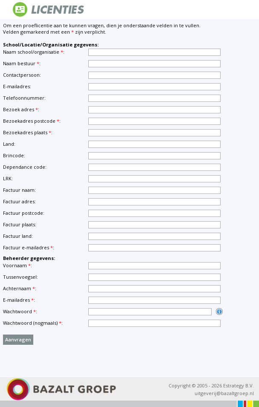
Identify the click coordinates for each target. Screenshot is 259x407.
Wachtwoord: (20, 311)
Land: (9, 144)
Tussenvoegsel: (20, 277)
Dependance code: (25, 167)
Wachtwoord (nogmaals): (33, 323)
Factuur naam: (19, 190)
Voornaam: (17, 265)
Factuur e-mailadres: (28, 247)
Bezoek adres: (21, 109)
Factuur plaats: (19, 224)
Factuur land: (18, 236)
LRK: (8, 178)
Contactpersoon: (22, 75)
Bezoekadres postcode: (32, 121)
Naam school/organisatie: (33, 52)
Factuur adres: (19, 201)
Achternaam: (19, 288)
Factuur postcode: (23, 213)
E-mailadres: (17, 86)
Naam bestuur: (22, 63)
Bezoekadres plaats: (27, 132)
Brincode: (14, 155)
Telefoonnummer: (24, 98)
